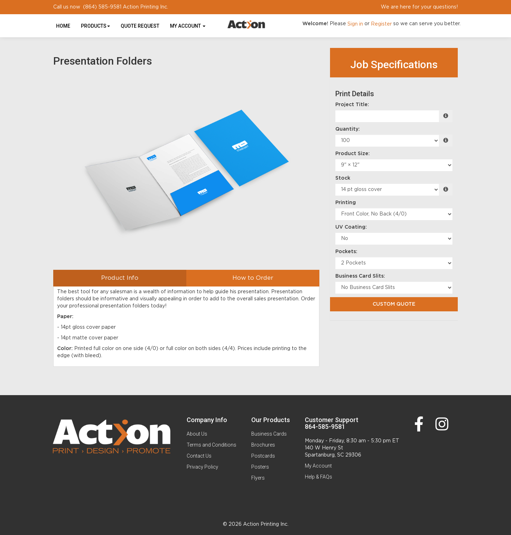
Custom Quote (394, 304)
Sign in (355, 24)
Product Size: (352, 153)
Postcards (263, 456)
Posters (260, 467)
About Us (197, 434)
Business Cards (269, 434)
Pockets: (346, 251)
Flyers (258, 478)
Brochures (263, 445)
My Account (318, 466)
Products (95, 26)
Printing (345, 202)
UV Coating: (351, 227)
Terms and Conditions (211, 445)
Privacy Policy (202, 467)
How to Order (252, 278)
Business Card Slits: (360, 276)
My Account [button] (187, 26)
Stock (342, 178)
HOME (63, 26)
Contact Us (199, 456)
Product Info (119, 278)
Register (381, 24)
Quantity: (347, 129)
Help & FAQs (318, 477)
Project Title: (352, 104)
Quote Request (140, 26)
